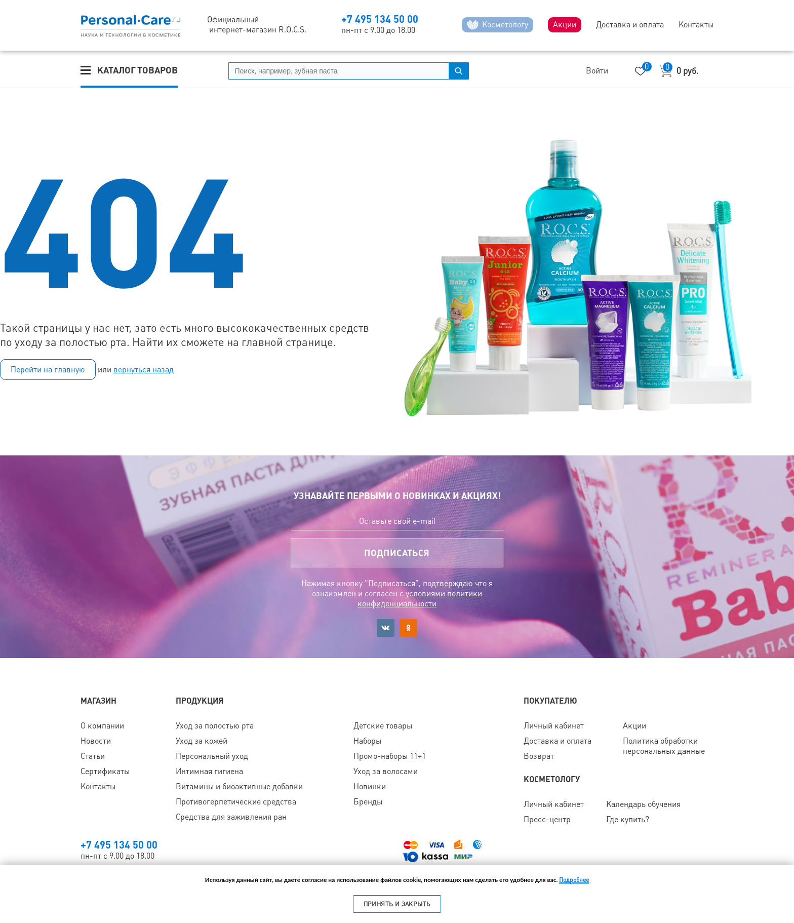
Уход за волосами (385, 771)
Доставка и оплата (557, 741)
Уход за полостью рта (215, 725)
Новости (96, 741)
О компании (102, 725)
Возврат (539, 756)
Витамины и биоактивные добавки (239, 786)
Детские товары (382, 725)
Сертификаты (105, 771)
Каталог (137, 70)
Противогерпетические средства (236, 801)
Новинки (369, 786)
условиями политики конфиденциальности (420, 598)
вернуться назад (143, 369)
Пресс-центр (547, 819)
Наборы (367, 741)
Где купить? (627, 819)
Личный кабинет (554, 725)
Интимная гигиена (209, 771)
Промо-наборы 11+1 (389, 756)
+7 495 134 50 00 (379, 19)
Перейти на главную (48, 369)
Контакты (98, 786)
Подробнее (574, 879)
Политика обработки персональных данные (664, 746)
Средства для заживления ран (231, 817)
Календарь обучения (643, 804)
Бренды (367, 801)
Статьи (93, 756)
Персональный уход (212, 756)
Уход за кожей (201, 741)
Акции (634, 725)
